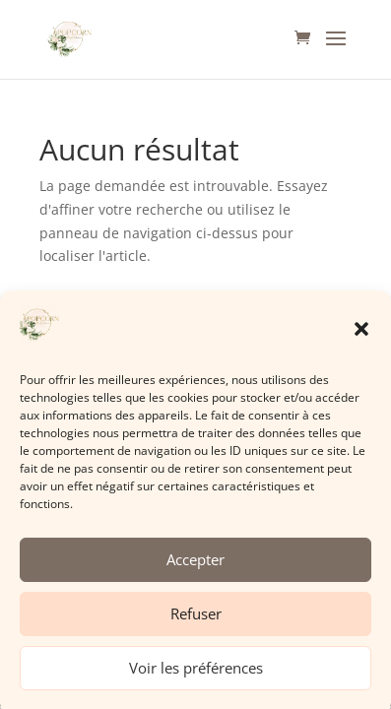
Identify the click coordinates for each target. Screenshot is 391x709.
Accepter (195, 566)
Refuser (196, 620)
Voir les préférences (196, 674)
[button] (361, 335)
